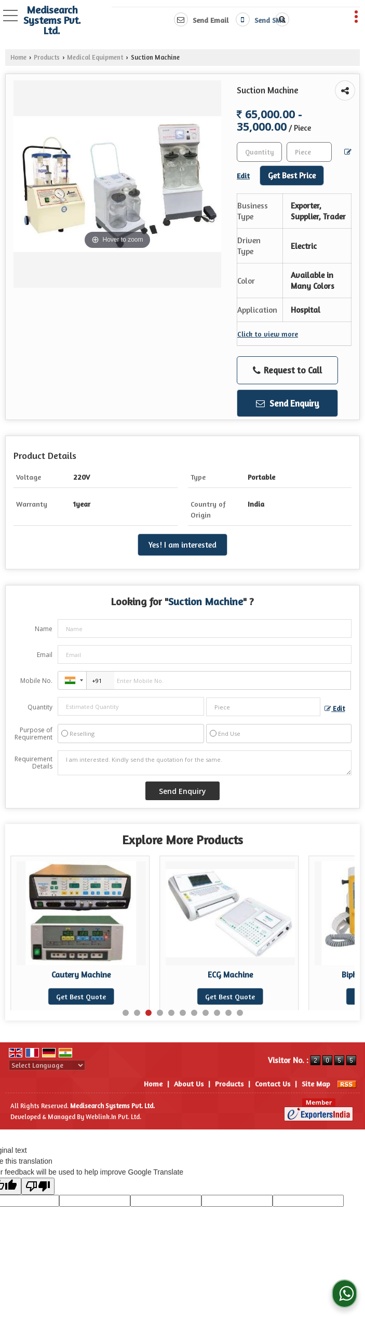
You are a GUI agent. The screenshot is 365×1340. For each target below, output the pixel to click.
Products (47, 57)
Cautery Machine (230, 975)
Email (44, 654)
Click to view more (267, 333)
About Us (189, 1083)
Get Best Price (292, 175)
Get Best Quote (81, 996)
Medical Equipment (95, 57)
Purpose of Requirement (33, 734)
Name (43, 628)
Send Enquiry (287, 403)
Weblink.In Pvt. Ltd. (113, 1117)
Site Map (316, 1083)
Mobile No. (36, 680)
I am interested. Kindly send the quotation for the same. (205, 762)
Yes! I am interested (182, 545)
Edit (335, 709)
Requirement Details (33, 763)
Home (18, 57)
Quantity (40, 707)
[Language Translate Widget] (47, 1065)
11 (240, 1013)
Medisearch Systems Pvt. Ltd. (52, 20)
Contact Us (272, 1083)
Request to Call (287, 370)
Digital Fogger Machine (81, 975)
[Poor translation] (38, 1186)
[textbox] (309, 152)
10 (228, 1013)
